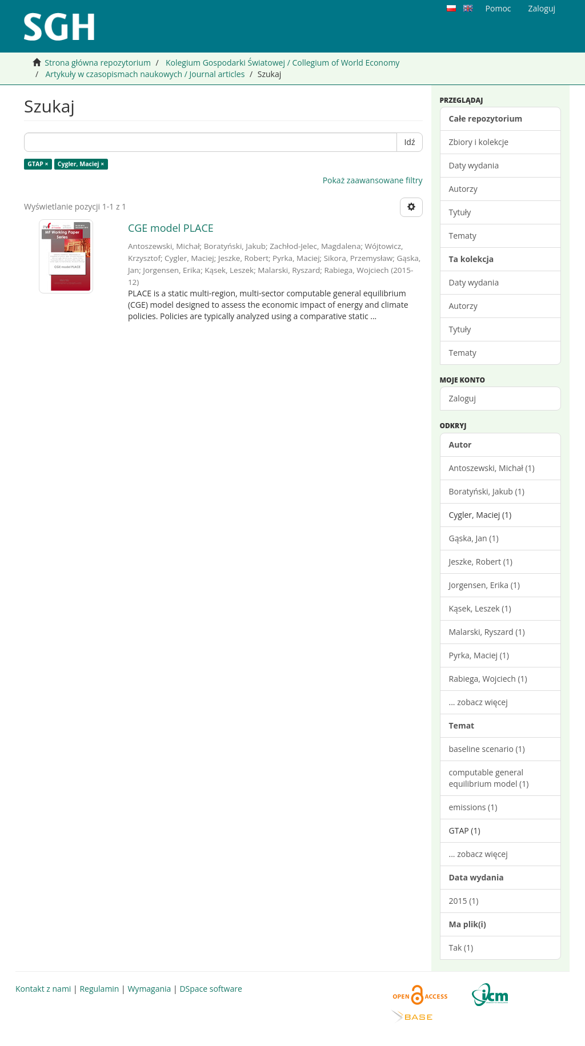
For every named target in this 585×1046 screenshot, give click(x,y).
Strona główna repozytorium (98, 62)
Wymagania (149, 988)
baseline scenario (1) (487, 748)
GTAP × (37, 164)
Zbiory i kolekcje (479, 141)
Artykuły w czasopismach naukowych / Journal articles (145, 74)
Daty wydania (474, 165)
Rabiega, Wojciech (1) (488, 678)
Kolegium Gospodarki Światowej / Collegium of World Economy (282, 62)
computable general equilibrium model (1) (489, 778)
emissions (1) (473, 807)
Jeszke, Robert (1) (480, 561)
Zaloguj (462, 398)
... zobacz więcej (478, 702)
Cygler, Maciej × (81, 164)
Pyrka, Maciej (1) (479, 655)
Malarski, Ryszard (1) (487, 631)
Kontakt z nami (43, 988)
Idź (409, 141)
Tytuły (460, 212)
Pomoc (498, 8)
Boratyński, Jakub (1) (486, 491)
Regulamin (99, 988)
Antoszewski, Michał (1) (492, 467)
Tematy (462, 235)
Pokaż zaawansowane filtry (373, 180)
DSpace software (210, 988)
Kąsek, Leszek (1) (480, 608)
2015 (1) (464, 900)
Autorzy (463, 188)
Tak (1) (461, 947)
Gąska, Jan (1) (474, 538)
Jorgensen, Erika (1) (484, 585)
